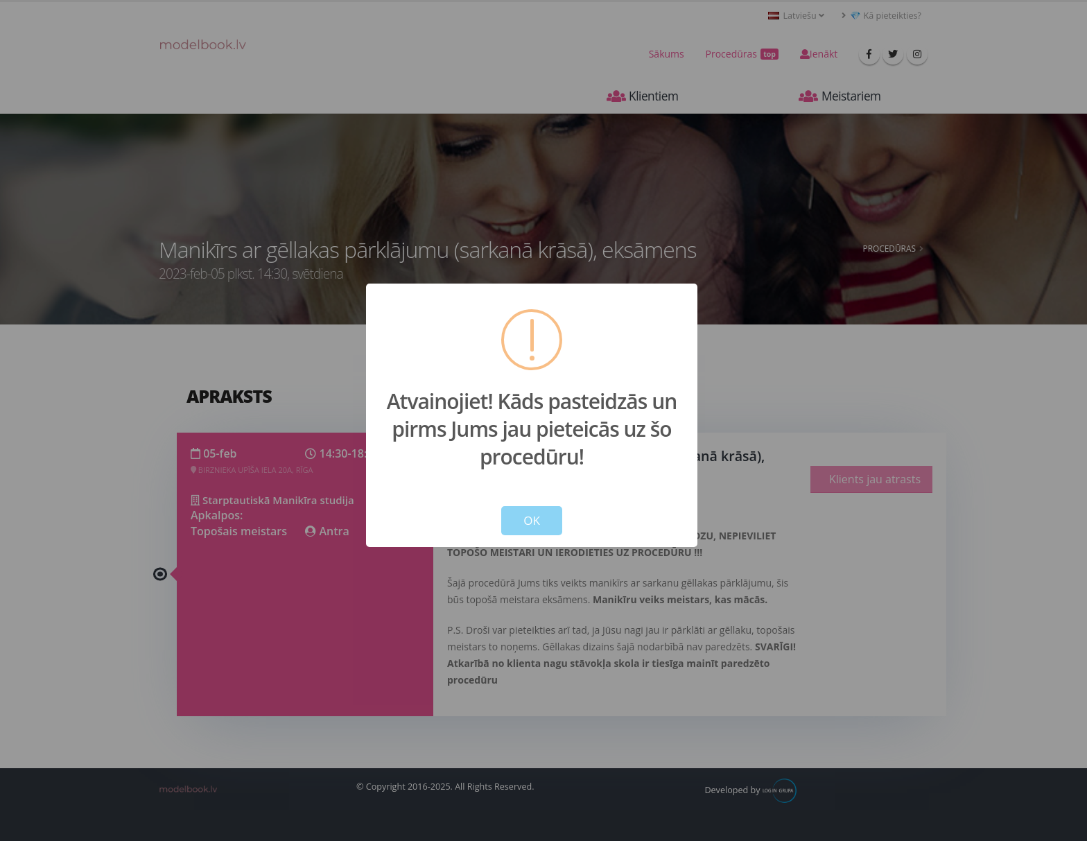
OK (531, 520)
